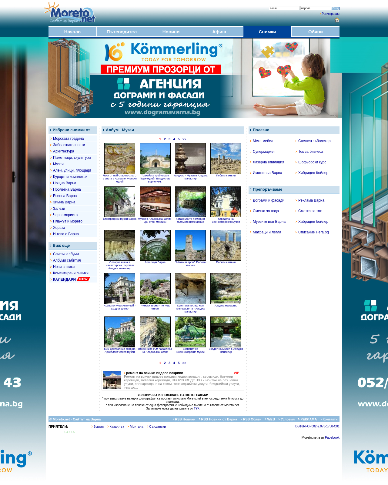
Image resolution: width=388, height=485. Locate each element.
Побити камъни (225, 174)
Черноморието (65, 215)
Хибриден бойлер (312, 173)
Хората (59, 228)
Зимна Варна (64, 202)
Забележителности (69, 145)
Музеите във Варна (268, 221)
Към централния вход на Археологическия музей (119, 349)
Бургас (97, 426)
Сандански (156, 426)
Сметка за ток (309, 211)
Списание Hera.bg (312, 232)
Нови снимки (64, 267)
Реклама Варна (310, 200)
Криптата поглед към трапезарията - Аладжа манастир (190, 307)
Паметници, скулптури (72, 158)
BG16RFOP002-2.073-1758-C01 (317, 426)
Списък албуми (66, 254)
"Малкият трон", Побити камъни (190, 262)
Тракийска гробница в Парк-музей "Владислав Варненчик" (155, 177)
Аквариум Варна (155, 261)
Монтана (135, 426)
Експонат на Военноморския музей (190, 349)
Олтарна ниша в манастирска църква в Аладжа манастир (119, 264)
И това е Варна (66, 234)
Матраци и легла (265, 232)
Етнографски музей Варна (119, 217)
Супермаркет (262, 151)
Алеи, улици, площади (72, 170)
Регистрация (331, 13)
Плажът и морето (67, 221)
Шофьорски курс (311, 162)
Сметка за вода (264, 211)
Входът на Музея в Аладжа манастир (226, 349)
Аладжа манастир (225, 304)
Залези (59, 208)
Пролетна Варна (67, 189)
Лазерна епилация (267, 162)
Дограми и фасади (267, 200)
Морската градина (68, 138)
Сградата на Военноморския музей (225, 219)
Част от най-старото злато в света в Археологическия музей (120, 177)
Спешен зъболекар (313, 141)
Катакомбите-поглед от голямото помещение (190, 219)
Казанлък (115, 426)
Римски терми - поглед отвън (155, 306)
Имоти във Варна (266, 173)
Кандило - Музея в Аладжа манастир (190, 176)
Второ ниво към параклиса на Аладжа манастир (155, 349)
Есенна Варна (65, 196)
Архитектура (63, 151)
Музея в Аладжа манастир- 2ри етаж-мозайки (155, 219)
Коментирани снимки (71, 273)
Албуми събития (67, 260)
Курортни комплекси (70, 177)
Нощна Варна (64, 183)
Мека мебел (261, 141)
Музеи (58, 164)
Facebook (332, 437)
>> (184, 139)
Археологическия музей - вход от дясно (120, 306)
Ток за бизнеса (309, 151)
